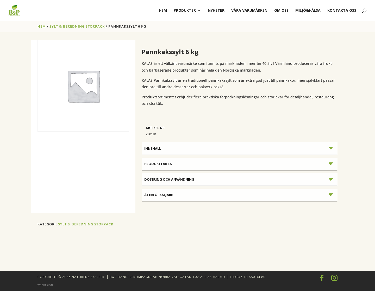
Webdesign (45, 285)
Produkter (185, 11)
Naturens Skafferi (88, 277)
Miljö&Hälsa (308, 11)
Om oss (281, 11)
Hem (42, 26)
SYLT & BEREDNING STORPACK (77, 26)
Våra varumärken (249, 11)
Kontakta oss (341, 11)
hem (163, 11)
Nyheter (216, 11)
